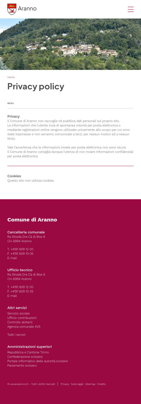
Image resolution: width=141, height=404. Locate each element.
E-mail (12, 258)
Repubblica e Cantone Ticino (28, 352)
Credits (101, 384)
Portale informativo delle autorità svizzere (37, 361)
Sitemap (90, 384)
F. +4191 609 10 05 (20, 253)
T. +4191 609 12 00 (20, 249)
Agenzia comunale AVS (23, 326)
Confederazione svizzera (25, 356)
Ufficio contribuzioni (22, 318)
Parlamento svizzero (22, 365)
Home (11, 77)
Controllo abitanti (19, 322)
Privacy (65, 384)
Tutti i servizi (16, 334)
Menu (10, 103)
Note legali (77, 384)
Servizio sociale (18, 313)
